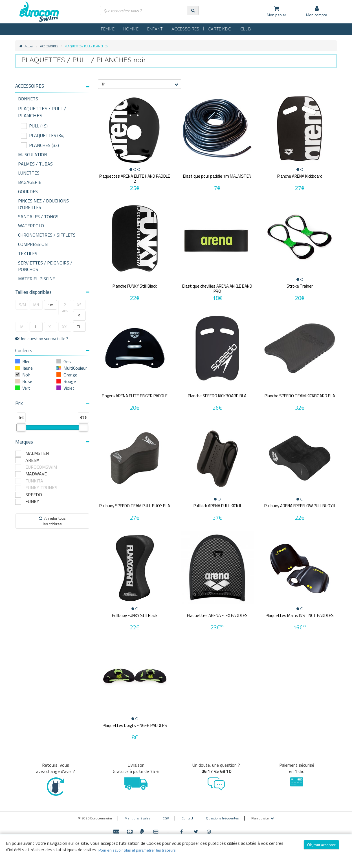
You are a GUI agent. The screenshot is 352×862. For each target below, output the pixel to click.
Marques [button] (52, 441)
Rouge (69, 381)
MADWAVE (36, 474)
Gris (67, 361)
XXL (65, 327)
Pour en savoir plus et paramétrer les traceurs (137, 850)
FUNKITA (34, 481)
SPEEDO (33, 494)
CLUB (245, 29)
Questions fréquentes (222, 818)
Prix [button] (52, 403)
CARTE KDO (220, 29)
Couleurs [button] (52, 350)
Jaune (27, 368)
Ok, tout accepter (321, 845)
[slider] (21, 427)
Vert (26, 388)
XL (50, 327)
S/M (22, 305)
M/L (36, 305)
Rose (27, 381)
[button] (52, 86)
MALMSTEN (37, 453)
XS (79, 305)
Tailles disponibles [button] (52, 292)
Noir (26, 374)
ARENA (32, 460)
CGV (166, 818)
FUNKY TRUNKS (41, 487)
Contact (187, 818)
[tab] (52, 88)
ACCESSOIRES (185, 29)
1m (50, 305)
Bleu (26, 361)
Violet (68, 388)
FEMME (108, 29)
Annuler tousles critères (52, 521)
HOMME (130, 29)
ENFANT (155, 29)
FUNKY (32, 501)
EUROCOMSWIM (41, 467)
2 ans (65, 307)
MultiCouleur (75, 368)
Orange (70, 374)
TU (79, 327)
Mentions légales (137, 818)
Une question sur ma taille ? (41, 339)
